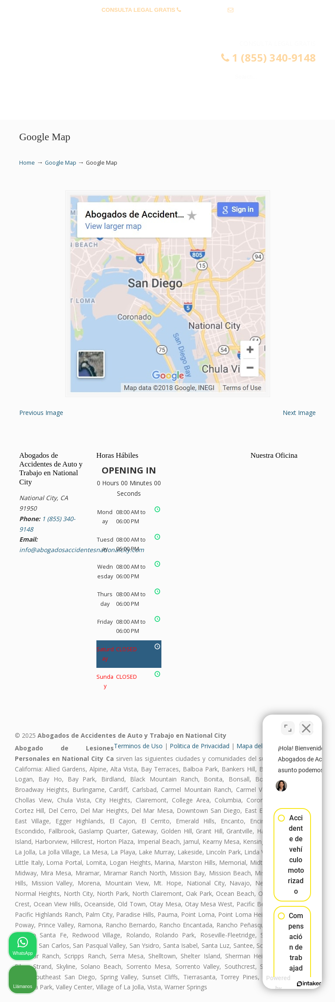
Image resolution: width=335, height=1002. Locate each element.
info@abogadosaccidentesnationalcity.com (167, 23)
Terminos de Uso (138, 746)
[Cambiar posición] (288, 723)
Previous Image (41, 412)
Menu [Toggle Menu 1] (33, 109)
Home (27, 162)
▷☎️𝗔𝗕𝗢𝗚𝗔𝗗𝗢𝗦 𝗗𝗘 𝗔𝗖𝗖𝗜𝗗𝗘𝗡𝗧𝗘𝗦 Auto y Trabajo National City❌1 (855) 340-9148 (176, 68)
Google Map (60, 162)
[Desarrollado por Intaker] (261, 983)
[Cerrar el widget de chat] (306, 723)
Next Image (299, 412)
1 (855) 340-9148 (204, 10)
